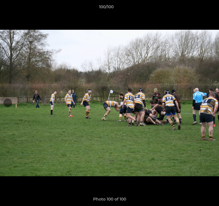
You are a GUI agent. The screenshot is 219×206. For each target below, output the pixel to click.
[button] (198, 8)
